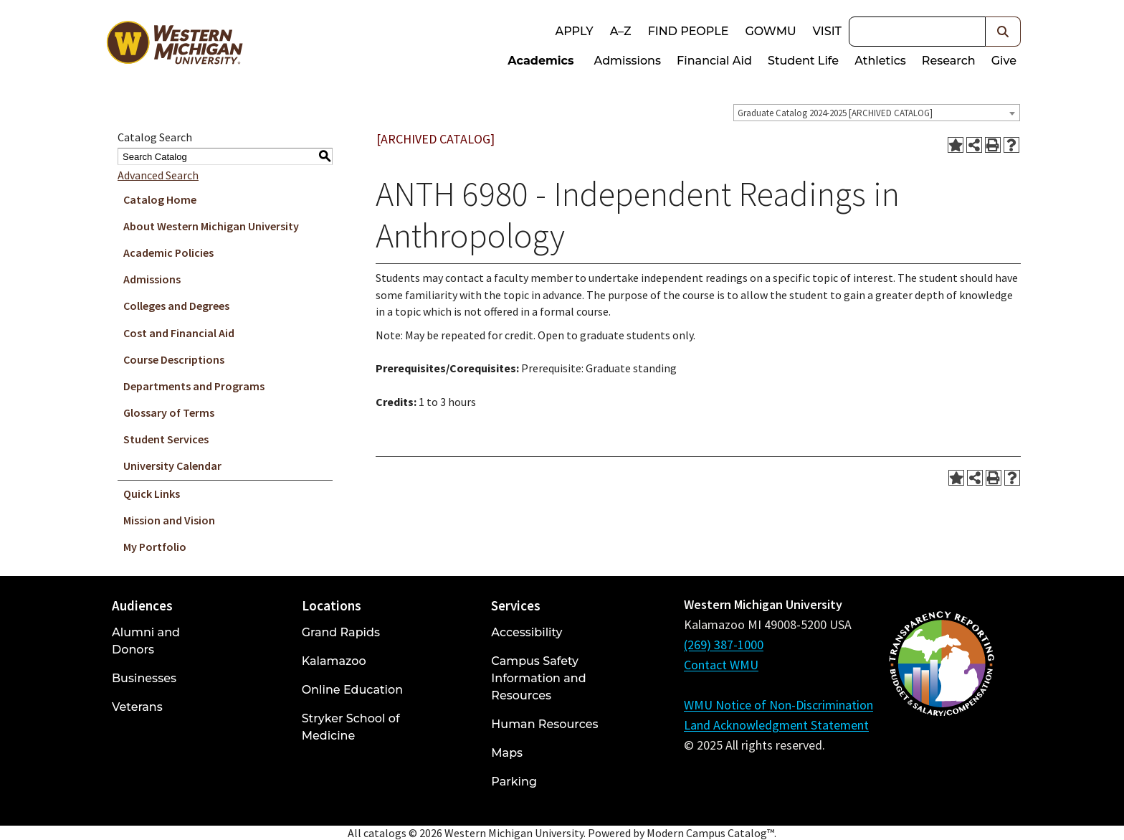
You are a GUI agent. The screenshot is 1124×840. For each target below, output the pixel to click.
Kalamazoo (334, 661)
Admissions (628, 60)
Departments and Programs (194, 386)
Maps (507, 753)
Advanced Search (158, 175)
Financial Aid (714, 60)
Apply (574, 31)
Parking (514, 781)
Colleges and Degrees (176, 305)
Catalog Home (159, 199)
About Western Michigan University (211, 226)
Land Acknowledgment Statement (776, 725)
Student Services (166, 439)
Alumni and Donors (146, 641)
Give (1003, 60)
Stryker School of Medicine (351, 727)
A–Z (621, 31)
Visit (827, 31)
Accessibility (526, 632)
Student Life (803, 60)
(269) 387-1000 (723, 644)
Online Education (352, 690)
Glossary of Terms (168, 412)
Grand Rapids (341, 632)
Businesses (144, 678)
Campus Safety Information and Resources (538, 678)
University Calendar (172, 465)
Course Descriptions (173, 359)
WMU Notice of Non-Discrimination (778, 705)
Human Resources (544, 724)
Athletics (880, 60)
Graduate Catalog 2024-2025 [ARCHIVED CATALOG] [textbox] (835, 113)
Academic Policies (168, 252)
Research (949, 60)
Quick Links (151, 493)
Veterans (137, 707)
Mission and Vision (169, 520)
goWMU (770, 31)
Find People (688, 31)
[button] (1003, 31)
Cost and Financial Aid (178, 333)
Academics (540, 60)
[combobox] (876, 112)
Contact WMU (721, 664)
